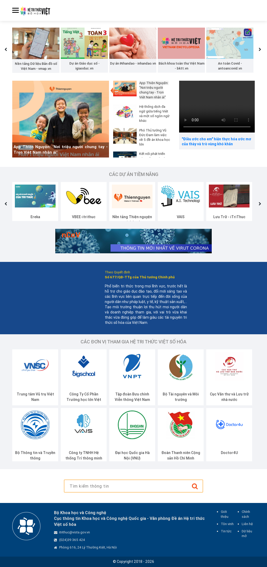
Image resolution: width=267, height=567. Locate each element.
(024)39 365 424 (72, 540)
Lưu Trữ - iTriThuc (229, 217)
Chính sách (246, 514)
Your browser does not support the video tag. (217, 107)
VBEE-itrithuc (83, 217)
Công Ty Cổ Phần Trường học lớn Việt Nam (83, 399)
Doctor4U (229, 452)
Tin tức (226, 531)
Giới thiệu (224, 514)
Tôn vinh (227, 524)
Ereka (35, 217)
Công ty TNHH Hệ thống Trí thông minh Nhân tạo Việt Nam (83, 458)
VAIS (181, 217)
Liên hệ (247, 524)
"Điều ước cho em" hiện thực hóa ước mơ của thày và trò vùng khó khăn (216, 142)
